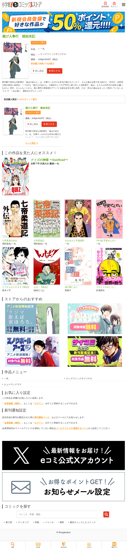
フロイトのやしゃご (105, 288)
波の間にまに (71, 288)
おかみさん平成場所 (74, 241)
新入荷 (9, 523)
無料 (62, 523)
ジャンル (49, 523)
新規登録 (105, 5)
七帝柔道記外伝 (9, 241)
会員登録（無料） (12, 404)
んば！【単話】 (41, 288)
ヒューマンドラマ (12, 385)
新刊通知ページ (41, 418)
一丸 (42, 49)
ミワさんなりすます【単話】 (16, 288)
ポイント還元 (39, 42)
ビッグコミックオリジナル (53, 54)
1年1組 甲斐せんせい (106, 241)
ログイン (114, 5)
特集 (37, 523)
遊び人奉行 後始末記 (37, 108)
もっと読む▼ (31, 144)
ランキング (23, 523)
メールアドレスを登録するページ (72, 429)
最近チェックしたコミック (83, 523)
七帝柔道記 (39, 241)
